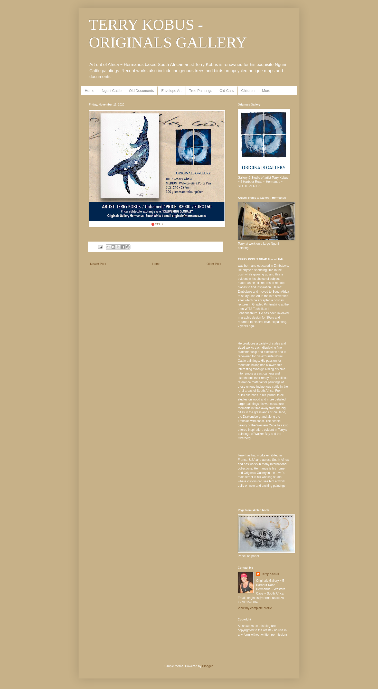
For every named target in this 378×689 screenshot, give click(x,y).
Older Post (213, 264)
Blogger (207, 666)
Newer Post (98, 264)
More (266, 91)
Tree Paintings (200, 91)
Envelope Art (171, 91)
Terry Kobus (270, 574)
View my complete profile (255, 608)
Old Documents (141, 91)
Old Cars (227, 91)
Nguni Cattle (111, 91)
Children (247, 91)
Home (89, 91)
